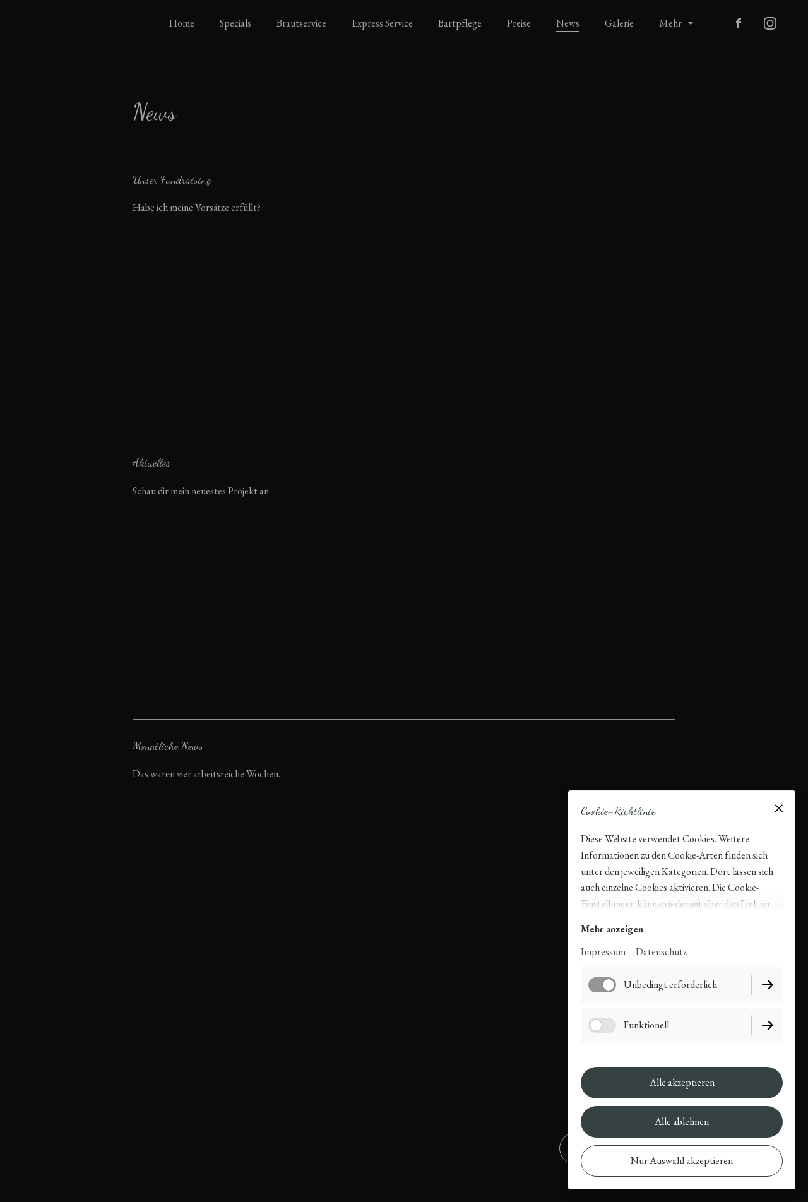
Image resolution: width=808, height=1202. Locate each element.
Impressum (603, 951)
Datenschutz (661, 951)
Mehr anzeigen (612, 929)
